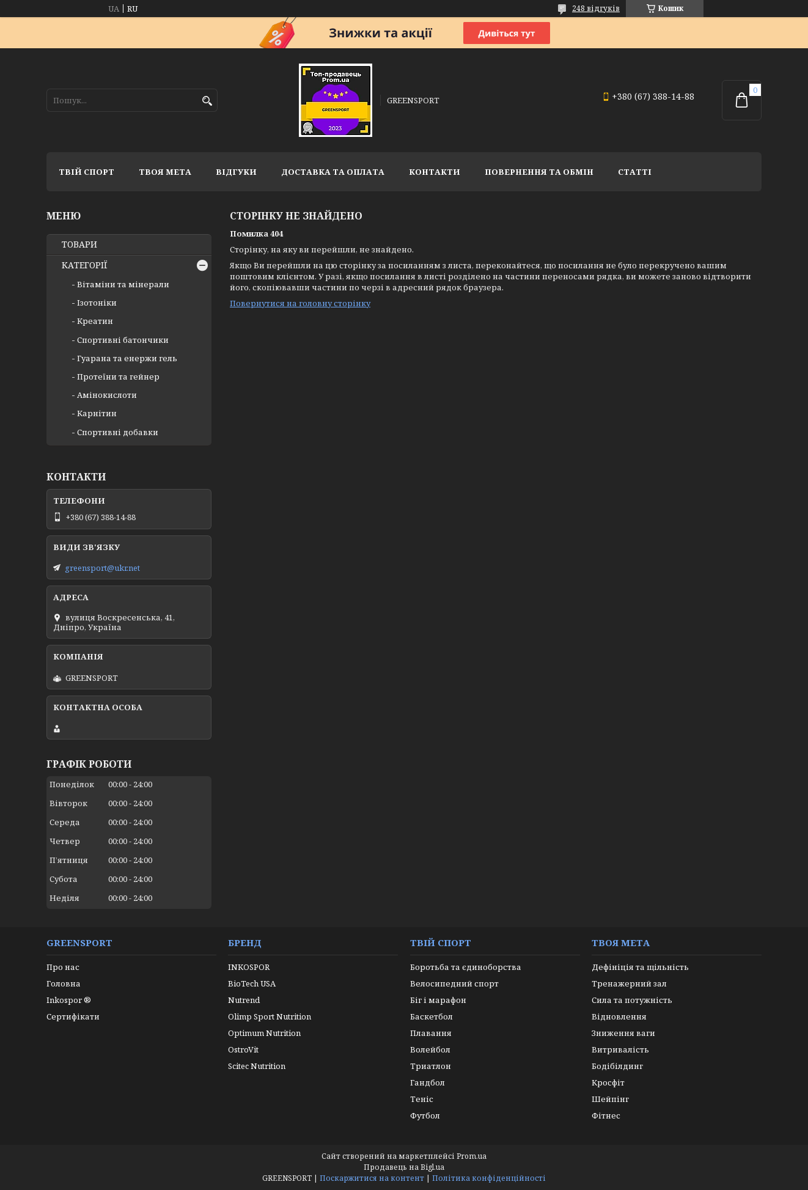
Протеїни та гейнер (118, 376)
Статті (635, 171)
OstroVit (243, 1049)
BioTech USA (252, 983)
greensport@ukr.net (102, 568)
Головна (63, 983)
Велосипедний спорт (454, 983)
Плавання (431, 1032)
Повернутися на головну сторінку (300, 303)
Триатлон (430, 1065)
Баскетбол (431, 1016)
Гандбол (427, 1082)
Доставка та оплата (332, 171)
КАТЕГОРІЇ (85, 265)
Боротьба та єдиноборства (465, 966)
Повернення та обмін (539, 171)
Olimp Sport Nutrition (269, 1016)
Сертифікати (73, 1016)
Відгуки (236, 171)
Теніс (421, 1098)
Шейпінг (610, 1098)
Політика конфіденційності (489, 1178)
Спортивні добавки (117, 432)
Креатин (95, 320)
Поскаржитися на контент (372, 1178)
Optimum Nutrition (264, 1032)
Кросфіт (608, 1082)
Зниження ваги (623, 1032)
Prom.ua (472, 1156)
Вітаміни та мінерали (123, 284)
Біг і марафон (438, 999)
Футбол (425, 1115)
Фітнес (606, 1115)
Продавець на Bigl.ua (404, 1167)
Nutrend (244, 999)
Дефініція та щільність (640, 966)
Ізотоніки (97, 302)
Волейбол (430, 1049)
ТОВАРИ (79, 244)
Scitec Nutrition (256, 1065)
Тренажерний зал (629, 983)
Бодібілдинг (617, 1065)
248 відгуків (596, 8)
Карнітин (97, 413)
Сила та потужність (632, 999)
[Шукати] (207, 101)
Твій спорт (86, 171)
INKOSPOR (249, 966)
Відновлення (619, 1016)
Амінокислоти (107, 394)
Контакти (434, 171)
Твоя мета (165, 171)
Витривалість (620, 1049)
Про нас (62, 966)
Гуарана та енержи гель (127, 358)
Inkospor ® (68, 999)
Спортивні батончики (123, 339)
